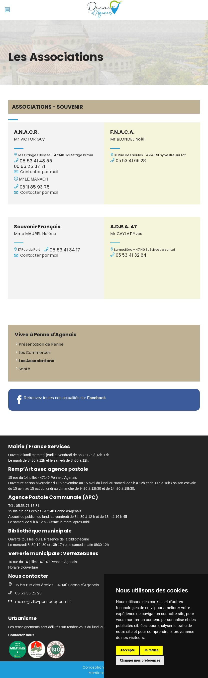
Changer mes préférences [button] (140, 660)
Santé (24, 369)
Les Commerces (35, 352)
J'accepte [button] (127, 650)
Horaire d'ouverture (23, 567)
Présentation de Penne (41, 344)
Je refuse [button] (151, 650)
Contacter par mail (39, 172)
